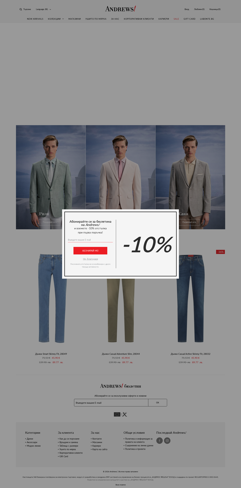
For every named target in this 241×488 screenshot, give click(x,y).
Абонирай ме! (90, 250)
